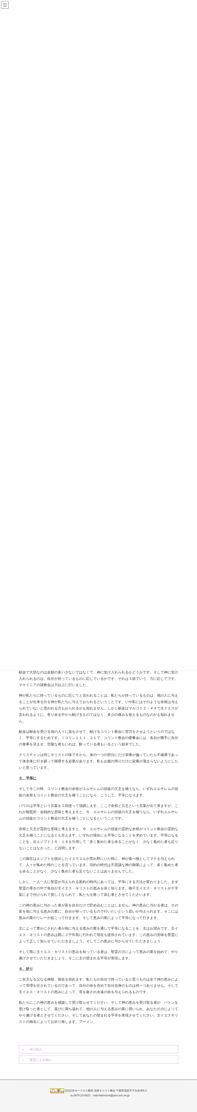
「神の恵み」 (36, 1049)
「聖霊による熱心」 (40, 1059)
